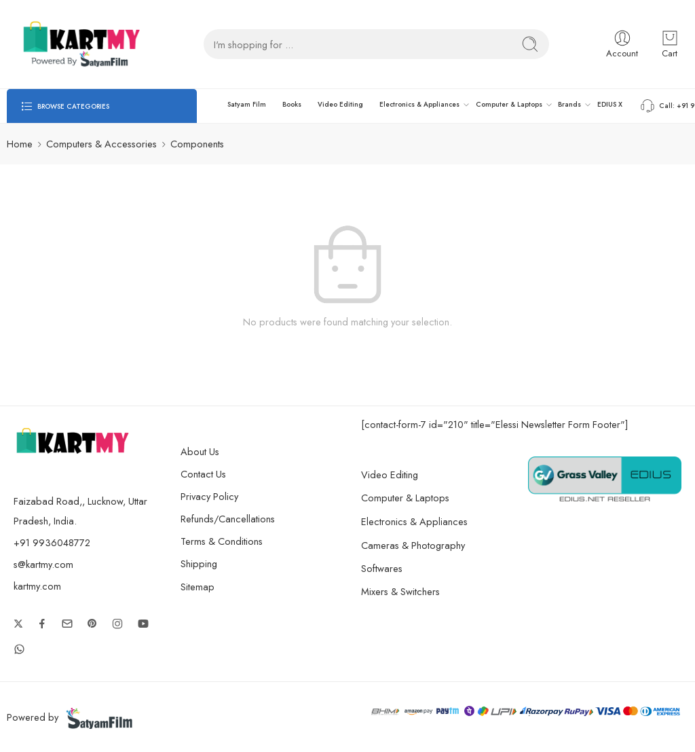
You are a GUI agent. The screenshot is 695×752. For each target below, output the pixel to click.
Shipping (199, 563)
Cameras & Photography (425, 545)
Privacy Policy (209, 496)
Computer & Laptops (509, 104)
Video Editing (340, 104)
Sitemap (197, 586)
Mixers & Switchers (412, 591)
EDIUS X (609, 104)
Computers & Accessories (101, 144)
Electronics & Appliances (419, 104)
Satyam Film (246, 104)
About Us (200, 451)
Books (291, 104)
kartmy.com (37, 586)
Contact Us (203, 474)
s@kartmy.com (43, 564)
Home (20, 144)
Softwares (381, 568)
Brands (569, 104)
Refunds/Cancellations (228, 519)
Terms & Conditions (222, 541)
